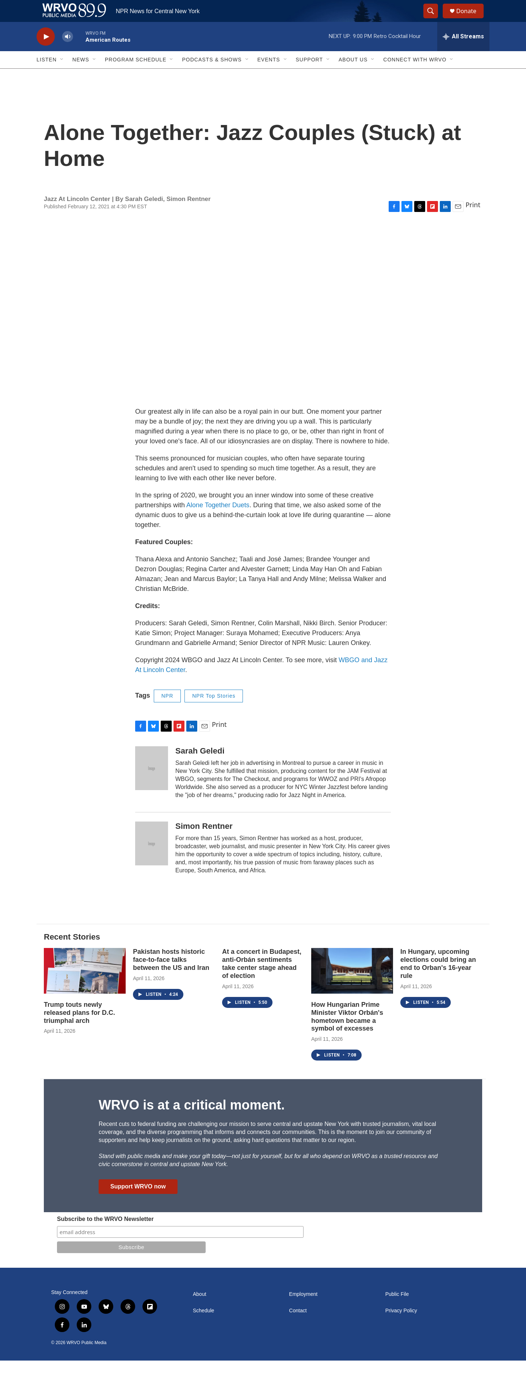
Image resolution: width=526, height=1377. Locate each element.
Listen (47, 76)
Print (472, 221)
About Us (353, 76)
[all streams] (463, 53)
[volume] (67, 53)
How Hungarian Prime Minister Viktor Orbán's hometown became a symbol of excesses (347, 1033)
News (80, 76)
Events (269, 76)
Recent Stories (72, 953)
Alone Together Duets (217, 521)
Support (309, 76)
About (199, 1310)
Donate (471, 19)
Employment (303, 1310)
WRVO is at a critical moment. (192, 1121)
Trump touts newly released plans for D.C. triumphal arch (79, 1029)
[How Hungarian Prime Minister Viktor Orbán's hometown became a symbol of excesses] (352, 987)
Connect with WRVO (414, 76)
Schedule (203, 1327)
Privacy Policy (401, 1327)
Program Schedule (135, 76)
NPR (167, 712)
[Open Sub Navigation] (62, 76)
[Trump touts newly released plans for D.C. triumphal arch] (85, 987)
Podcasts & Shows (211, 76)
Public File (397, 1310)
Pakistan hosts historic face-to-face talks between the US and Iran (171, 976)
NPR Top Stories (213, 712)
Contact (297, 1327)
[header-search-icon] (434, 19)
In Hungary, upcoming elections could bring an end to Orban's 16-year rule (438, 980)
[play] (46, 53)
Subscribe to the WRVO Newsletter (105, 1235)
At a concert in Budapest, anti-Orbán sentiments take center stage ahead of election (261, 980)
